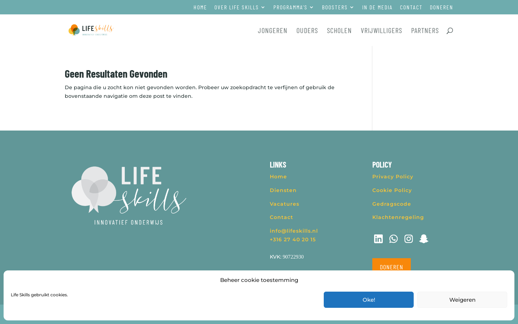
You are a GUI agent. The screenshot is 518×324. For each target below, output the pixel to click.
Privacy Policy (392, 176)
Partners (425, 31)
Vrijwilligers (381, 31)
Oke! (369, 299)
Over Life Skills (236, 7)
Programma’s (290, 7)
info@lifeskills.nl (294, 231)
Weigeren (462, 299)
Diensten (283, 190)
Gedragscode (391, 204)
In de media (377, 7)
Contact (411, 7)
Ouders (307, 31)
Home (200, 7)
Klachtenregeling (398, 217)
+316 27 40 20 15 (293, 239)
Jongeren (272, 31)
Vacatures (284, 204)
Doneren (441, 7)
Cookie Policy (392, 190)
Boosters (335, 7)
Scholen (339, 31)
